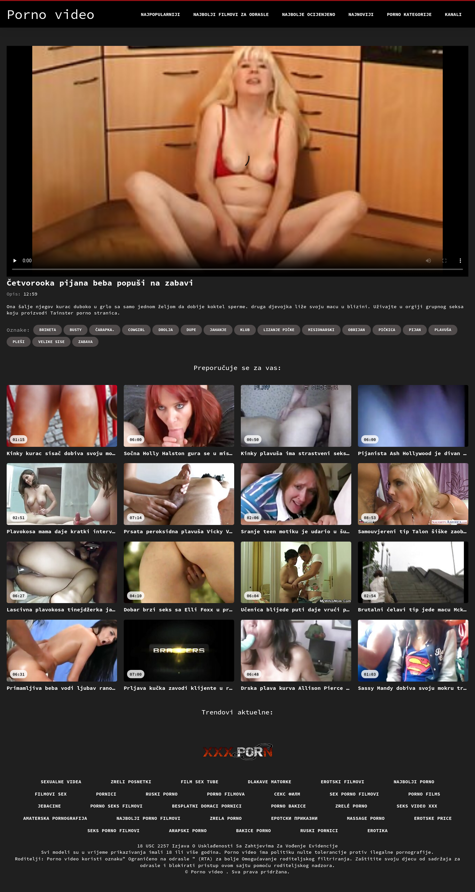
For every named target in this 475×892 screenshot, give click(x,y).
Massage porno (366, 818)
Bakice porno (253, 830)
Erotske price (433, 818)
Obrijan (356, 329)
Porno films (424, 794)
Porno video (208, 872)
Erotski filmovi (342, 782)
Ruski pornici (319, 830)
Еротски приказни (294, 818)
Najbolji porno (414, 782)
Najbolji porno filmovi (148, 818)
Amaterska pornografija (55, 818)
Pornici (106, 794)
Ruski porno (162, 794)
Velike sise (51, 341)
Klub (245, 329)
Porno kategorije (409, 14)
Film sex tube (200, 782)
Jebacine (49, 806)
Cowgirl (136, 329)
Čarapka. (104, 329)
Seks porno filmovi (113, 830)
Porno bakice (288, 806)
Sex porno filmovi (354, 794)
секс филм (287, 794)
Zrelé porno (351, 806)
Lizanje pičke (279, 329)
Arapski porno (188, 830)
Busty (75, 329)
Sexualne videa (61, 782)
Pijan (415, 329)
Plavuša (442, 329)
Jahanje (218, 329)
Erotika (377, 830)
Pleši (19, 341)
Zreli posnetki (131, 782)
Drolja (165, 329)
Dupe (191, 329)
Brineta (47, 329)
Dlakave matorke (269, 782)
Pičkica (387, 329)
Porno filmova (226, 794)
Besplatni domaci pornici (207, 806)
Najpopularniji (160, 14)
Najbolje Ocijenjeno (308, 14)
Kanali (453, 14)
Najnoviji (361, 14)
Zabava (85, 341)
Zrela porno (226, 818)
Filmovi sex (51, 794)
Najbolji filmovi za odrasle (231, 14)
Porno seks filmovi (116, 806)
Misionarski (321, 329)
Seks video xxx (416, 806)
